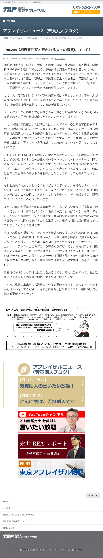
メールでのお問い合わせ (86, 12)
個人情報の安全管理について (15, 521)
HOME (6, 501)
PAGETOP (93, 495)
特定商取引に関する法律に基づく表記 (18, 515)
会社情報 (6, 508)
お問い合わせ (8, 528)
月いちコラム (60, 59)
